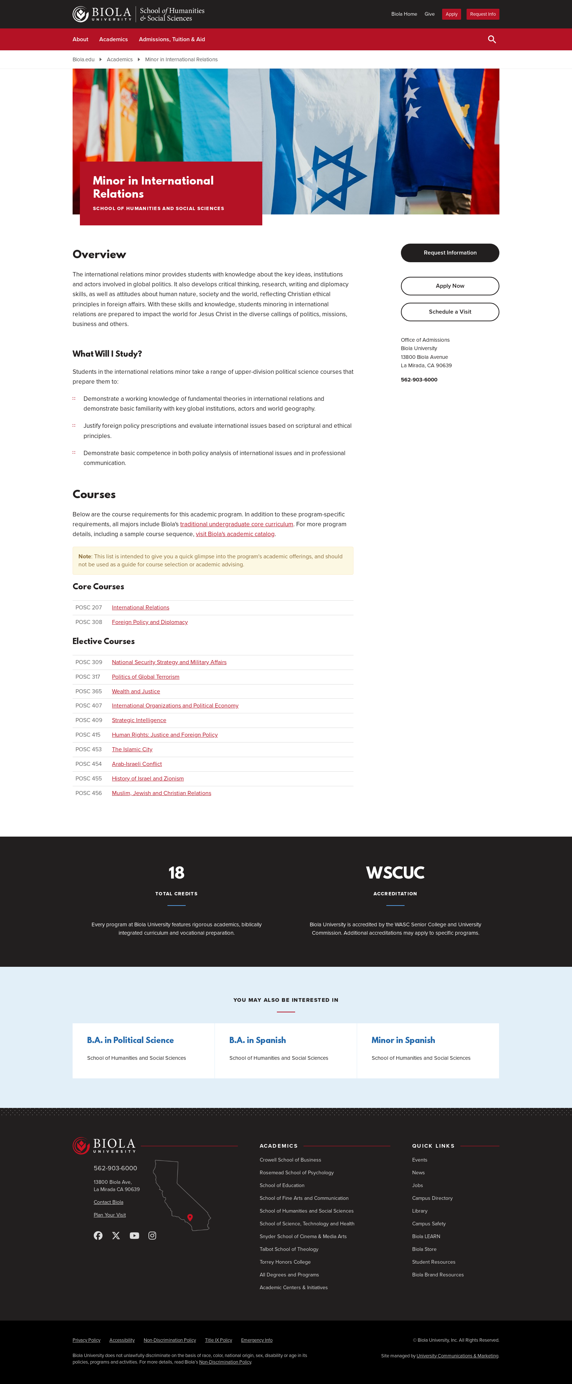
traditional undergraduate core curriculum (236, 524)
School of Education (282, 1185)
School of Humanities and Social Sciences (307, 1211)
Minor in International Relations (181, 59)
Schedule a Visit (450, 311)
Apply (451, 14)
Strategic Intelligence (139, 720)
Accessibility (122, 1340)
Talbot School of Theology (289, 1249)
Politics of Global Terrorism (145, 677)
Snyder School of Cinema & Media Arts (303, 1236)
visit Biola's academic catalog (235, 534)
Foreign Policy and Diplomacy (150, 622)
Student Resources (434, 1262)
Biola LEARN (426, 1236)
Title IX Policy (218, 1340)
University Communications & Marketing (457, 1356)
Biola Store (424, 1249)
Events (420, 1160)
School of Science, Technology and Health (307, 1224)
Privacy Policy (86, 1340)
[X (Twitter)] (116, 1236)
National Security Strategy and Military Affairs (169, 662)
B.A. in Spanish (257, 1041)
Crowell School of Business (290, 1160)
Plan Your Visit (110, 1215)
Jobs (417, 1185)
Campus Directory (432, 1198)
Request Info (483, 14)
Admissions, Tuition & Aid (172, 39)
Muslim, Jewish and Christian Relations (161, 793)
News (418, 1173)
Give (430, 14)
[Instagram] (152, 1236)
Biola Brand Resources (438, 1275)
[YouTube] (134, 1236)
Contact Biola (108, 1202)
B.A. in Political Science (130, 1041)
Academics (113, 39)
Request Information (450, 252)
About (80, 39)
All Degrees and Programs (289, 1275)
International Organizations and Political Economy (175, 705)
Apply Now (450, 286)
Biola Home (404, 14)
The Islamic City (132, 749)
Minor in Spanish (403, 1041)
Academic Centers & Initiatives (294, 1287)
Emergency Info (257, 1340)
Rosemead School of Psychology (297, 1173)
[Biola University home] (155, 1146)
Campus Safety (429, 1224)
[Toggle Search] (492, 39)
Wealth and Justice (136, 691)
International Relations (140, 607)
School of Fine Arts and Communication (304, 1198)
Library (420, 1211)
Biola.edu (83, 59)
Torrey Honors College (285, 1262)
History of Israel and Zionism (148, 778)
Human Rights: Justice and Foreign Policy (165, 734)
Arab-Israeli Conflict (137, 764)
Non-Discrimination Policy (170, 1340)
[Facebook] (98, 1236)
